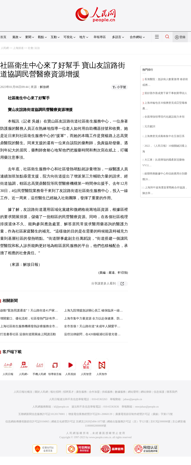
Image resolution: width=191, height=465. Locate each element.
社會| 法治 (34, 48)
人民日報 (8, 367)
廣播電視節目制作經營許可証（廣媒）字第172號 (144, 414)
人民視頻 (70, 367)
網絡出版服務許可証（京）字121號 (127, 421)
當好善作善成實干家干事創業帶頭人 (165, 93)
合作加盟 (94, 391)
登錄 (182, 37)
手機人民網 (39, 367)
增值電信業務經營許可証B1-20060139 (90, 414)
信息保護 (159, 391)
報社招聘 (55, 391)
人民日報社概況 (23, 391)
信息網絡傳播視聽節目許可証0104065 (27, 421)
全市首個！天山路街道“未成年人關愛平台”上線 (96, 326)
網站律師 (146, 391)
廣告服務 (81, 391)
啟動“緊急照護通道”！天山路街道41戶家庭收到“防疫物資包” (41, 310)
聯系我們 (172, 391)
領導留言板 (55, 367)
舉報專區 (100, 37)
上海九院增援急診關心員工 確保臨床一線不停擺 (96, 310)
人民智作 (101, 367)
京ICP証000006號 (160, 421)
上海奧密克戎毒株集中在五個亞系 (164, 136)
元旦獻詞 (149, 126)
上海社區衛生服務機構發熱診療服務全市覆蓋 (30, 326)
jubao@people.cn (132, 399)
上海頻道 (18, 48)
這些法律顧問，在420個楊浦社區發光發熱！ (94, 334)
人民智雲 (86, 367)
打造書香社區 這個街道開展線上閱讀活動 (28, 334)
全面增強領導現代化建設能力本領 (164, 116)
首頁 (3, 37)
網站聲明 (133, 391)
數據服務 (120, 391)
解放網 (44, 86)
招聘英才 (68, 391)
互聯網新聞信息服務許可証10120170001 (41, 414)
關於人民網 (41, 391)
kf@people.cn (61, 406)
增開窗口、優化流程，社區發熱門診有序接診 (30, 318)
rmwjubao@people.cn (147, 406)
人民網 (5, 48)
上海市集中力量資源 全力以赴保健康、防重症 (95, 318)
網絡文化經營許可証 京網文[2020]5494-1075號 (78, 421)
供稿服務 (107, 391)
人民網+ (23, 367)
